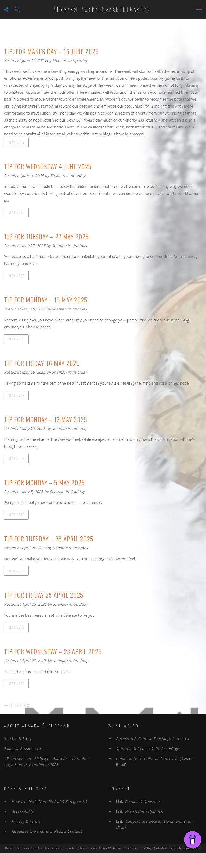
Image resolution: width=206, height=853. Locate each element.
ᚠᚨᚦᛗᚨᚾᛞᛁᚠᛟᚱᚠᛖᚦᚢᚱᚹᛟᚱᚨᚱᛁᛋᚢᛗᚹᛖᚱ (101, 9)
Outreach (67, 848)
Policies (81, 848)
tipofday (80, 60)
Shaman (60, 60)
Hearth (9, 848)
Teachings (52, 848)
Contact (95, 848)
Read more (16, 142)
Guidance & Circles (29, 848)
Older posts (16, 705)
